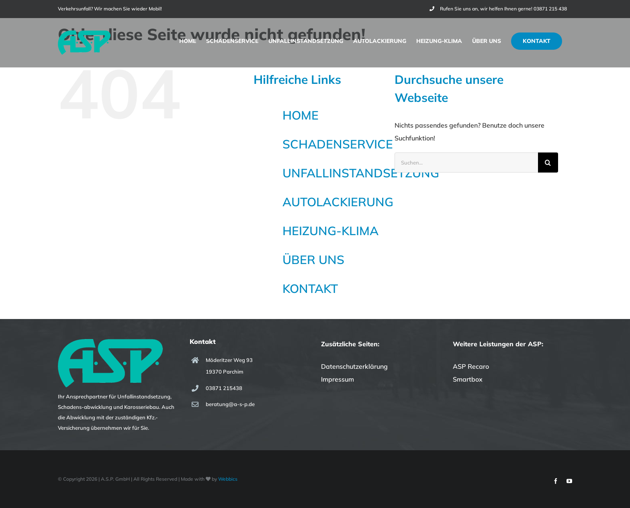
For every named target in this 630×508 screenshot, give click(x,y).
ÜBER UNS (313, 259)
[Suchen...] (466, 162)
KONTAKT (310, 288)
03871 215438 (224, 388)
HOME (300, 115)
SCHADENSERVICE (337, 144)
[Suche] (548, 162)
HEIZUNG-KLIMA (330, 230)
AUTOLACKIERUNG (337, 201)
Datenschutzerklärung (354, 366)
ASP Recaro (471, 366)
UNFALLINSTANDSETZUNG (360, 173)
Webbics (227, 479)
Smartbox (468, 379)
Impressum (337, 379)
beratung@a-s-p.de (230, 404)
